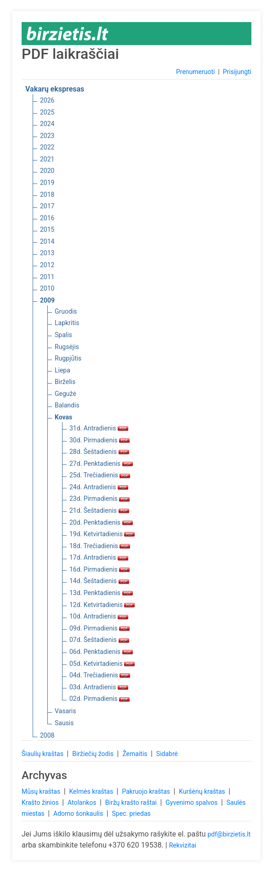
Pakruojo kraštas (146, 791)
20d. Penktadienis (101, 522)
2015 (47, 229)
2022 (47, 147)
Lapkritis (67, 323)
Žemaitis (135, 753)
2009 (47, 300)
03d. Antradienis (98, 687)
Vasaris (65, 711)
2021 (47, 159)
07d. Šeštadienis (99, 639)
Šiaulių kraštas (43, 753)
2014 (47, 241)
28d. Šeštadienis (99, 451)
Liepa (62, 370)
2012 (47, 265)
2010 (47, 288)
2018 (47, 194)
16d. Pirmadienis (99, 569)
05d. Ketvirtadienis (102, 663)
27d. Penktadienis (101, 463)
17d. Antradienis (98, 557)
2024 (47, 123)
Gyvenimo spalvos (192, 802)
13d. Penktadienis (101, 592)
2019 (47, 182)
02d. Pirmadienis (99, 698)
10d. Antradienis (98, 616)
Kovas (63, 417)
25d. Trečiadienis (99, 475)
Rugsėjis (67, 346)
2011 (47, 277)
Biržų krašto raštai (132, 802)
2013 (47, 253)
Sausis (64, 723)
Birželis (65, 381)
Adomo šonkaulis (79, 813)
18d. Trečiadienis (99, 546)
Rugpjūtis (68, 358)
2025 (47, 112)
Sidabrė (167, 753)
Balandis (67, 405)
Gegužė (65, 393)
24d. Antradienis (98, 487)
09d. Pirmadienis (99, 628)
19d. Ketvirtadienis (102, 534)
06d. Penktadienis (101, 651)
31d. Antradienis (98, 428)
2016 (47, 218)
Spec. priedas (131, 813)
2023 (47, 135)
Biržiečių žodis (93, 753)
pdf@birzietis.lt (228, 834)
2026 (47, 100)
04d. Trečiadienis (99, 675)
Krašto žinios (41, 802)
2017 (47, 206)
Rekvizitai (182, 845)
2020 (47, 170)
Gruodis (66, 311)
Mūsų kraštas (42, 791)
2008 (47, 735)
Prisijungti (237, 71)
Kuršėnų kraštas (203, 791)
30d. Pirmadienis (99, 440)
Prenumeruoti (195, 71)
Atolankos (83, 802)
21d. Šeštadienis (99, 510)
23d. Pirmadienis (99, 498)
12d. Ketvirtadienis (102, 604)
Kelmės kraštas (91, 791)
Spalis (63, 334)
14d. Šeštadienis (99, 580)
